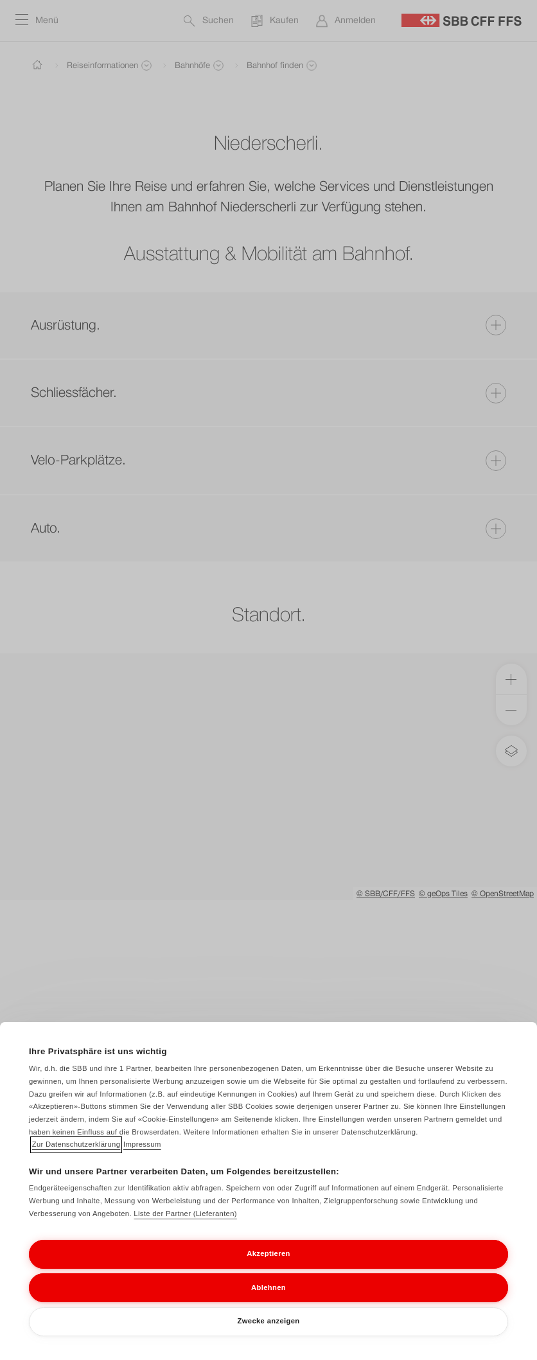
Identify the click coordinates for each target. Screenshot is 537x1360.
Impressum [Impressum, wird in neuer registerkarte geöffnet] (142, 1155)
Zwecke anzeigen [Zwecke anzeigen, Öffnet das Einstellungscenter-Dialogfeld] (269, 1332)
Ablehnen (268, 1298)
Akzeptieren (268, 1264)
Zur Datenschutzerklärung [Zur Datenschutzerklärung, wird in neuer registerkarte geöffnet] (76, 1155)
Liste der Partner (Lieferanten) (185, 1224)
